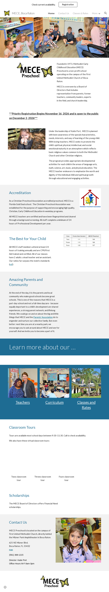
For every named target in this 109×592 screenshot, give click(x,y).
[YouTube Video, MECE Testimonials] (82, 285)
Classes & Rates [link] (80, 13)
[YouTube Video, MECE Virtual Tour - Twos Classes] (18, 462)
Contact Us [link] (63, 13)
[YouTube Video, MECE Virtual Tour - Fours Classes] (66, 462)
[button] (105, 13)
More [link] (95, 13)
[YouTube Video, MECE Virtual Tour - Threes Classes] (42, 462)
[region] (54, 4)
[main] (74, 82)
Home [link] (51, 13)
